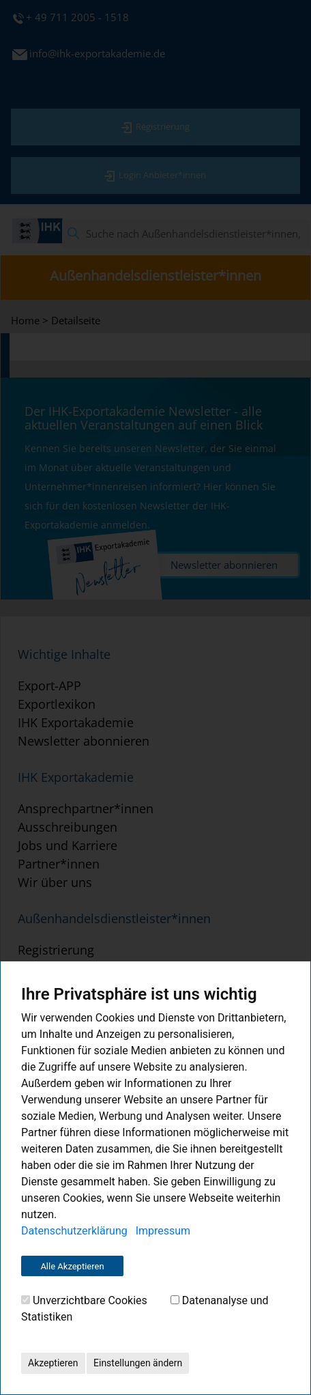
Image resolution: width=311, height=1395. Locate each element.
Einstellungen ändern (137, 1362)
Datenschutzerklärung (74, 1230)
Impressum (163, 1230)
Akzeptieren (53, 1362)
